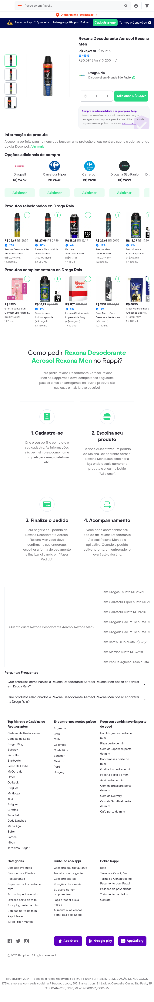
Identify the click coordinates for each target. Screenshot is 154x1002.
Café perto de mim (112, 811)
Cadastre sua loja (65, 879)
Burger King (15, 744)
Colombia (60, 745)
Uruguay (59, 772)
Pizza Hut (13, 755)
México (58, 761)
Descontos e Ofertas (21, 873)
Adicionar (19, 193)
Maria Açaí (14, 826)
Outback (13, 782)
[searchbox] (71, 5)
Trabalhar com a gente (68, 873)
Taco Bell (13, 815)
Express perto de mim (22, 900)
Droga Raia (96, 73)
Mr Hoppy (14, 793)
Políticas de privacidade (116, 889)
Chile (57, 739)
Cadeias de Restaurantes (24, 733)
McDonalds (15, 771)
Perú (57, 767)
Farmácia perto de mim (23, 894)
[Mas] (107, 96)
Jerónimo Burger (19, 848)
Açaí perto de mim (112, 780)
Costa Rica (61, 750)
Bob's (11, 831)
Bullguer (13, 788)
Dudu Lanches (17, 821)
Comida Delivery (111, 796)
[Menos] (85, 96)
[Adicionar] (27, 215)
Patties (12, 837)
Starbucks (14, 761)
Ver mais (37, 147)
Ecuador (59, 756)
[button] (77, 15)
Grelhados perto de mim (116, 769)
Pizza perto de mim (112, 743)
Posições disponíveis (68, 884)
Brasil (57, 734)
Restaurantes (16, 879)
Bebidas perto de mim (22, 911)
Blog (103, 868)
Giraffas (13, 810)
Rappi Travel (15, 916)
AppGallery (132, 941)
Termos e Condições (133, 23)
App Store (68, 941)
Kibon (11, 842)
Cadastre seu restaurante (70, 868)
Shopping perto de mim (23, 905)
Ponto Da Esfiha (18, 766)
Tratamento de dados (114, 894)
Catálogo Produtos (20, 868)
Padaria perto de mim (114, 775)
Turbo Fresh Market (20, 922)
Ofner (11, 777)
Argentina (60, 728)
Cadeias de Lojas (19, 739)
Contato (105, 900)
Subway (13, 750)
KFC (10, 799)
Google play (100, 941)
